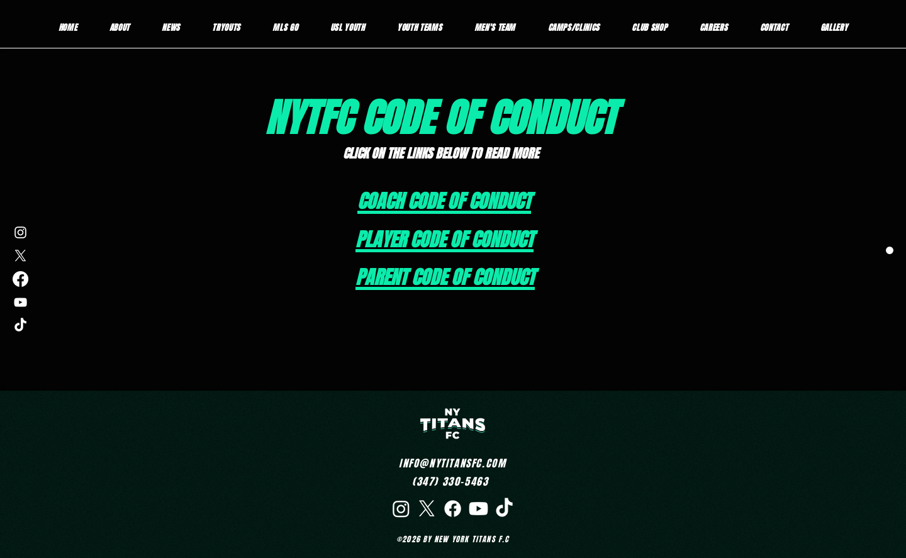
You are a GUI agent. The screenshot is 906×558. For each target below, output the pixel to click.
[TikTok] (20, 325)
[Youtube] (478, 509)
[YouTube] (20, 302)
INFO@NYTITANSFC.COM (452, 463)
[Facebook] (20, 279)
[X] (20, 256)
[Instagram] (20, 232)
